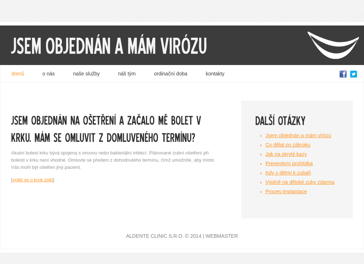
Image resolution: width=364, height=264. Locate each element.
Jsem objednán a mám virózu (298, 135)
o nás (48, 74)
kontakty (215, 74)
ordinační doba (170, 74)
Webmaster (221, 236)
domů (18, 74)
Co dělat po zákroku (287, 145)
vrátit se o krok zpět (33, 179)
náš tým (127, 74)
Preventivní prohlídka (289, 163)
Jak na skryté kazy (286, 154)
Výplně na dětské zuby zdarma (299, 182)
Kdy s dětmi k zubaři (288, 173)
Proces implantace (286, 191)
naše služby (86, 74)
